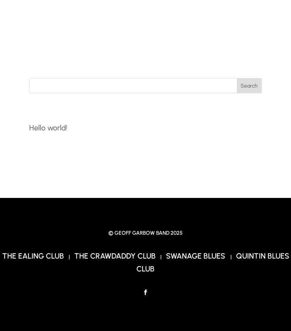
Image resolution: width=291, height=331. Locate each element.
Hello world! (48, 127)
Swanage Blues (196, 255)
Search (249, 86)
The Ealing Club (33, 255)
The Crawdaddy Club (115, 255)
